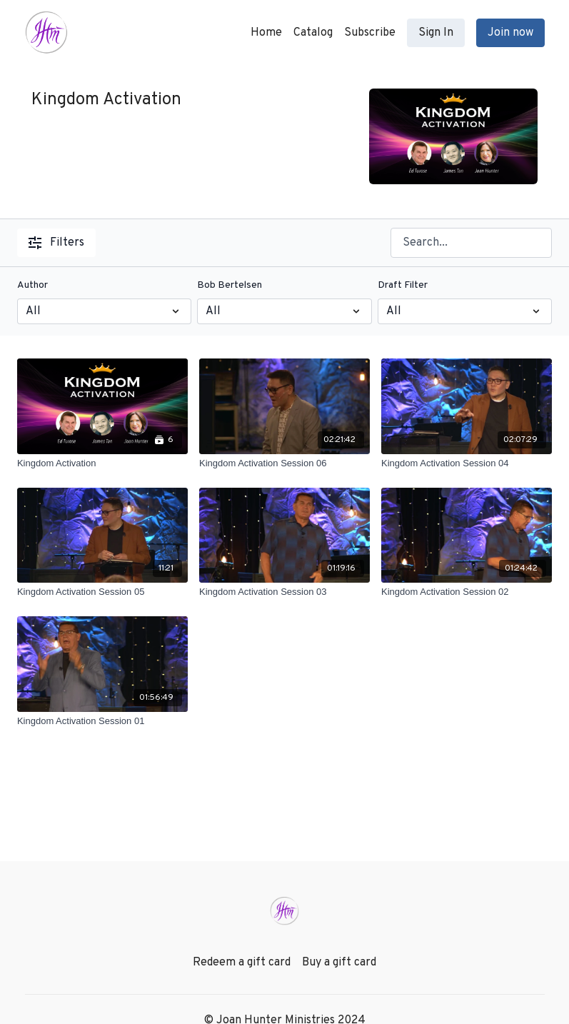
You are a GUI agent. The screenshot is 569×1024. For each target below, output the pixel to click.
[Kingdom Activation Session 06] (284, 463)
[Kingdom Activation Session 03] (284, 592)
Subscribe (370, 33)
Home (266, 33)
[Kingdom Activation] (102, 463)
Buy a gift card (339, 962)
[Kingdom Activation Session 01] (102, 721)
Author (32, 285)
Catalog (313, 33)
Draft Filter (403, 285)
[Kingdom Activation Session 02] (466, 592)
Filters (56, 243)
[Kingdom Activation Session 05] (102, 592)
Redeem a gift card (242, 962)
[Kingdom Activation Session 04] (466, 463)
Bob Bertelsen (229, 285)
